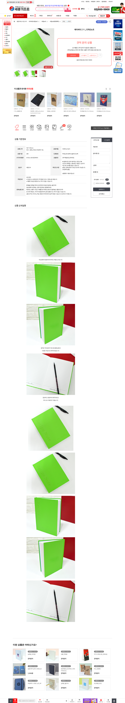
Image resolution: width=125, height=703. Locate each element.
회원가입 (87, 1)
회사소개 (110, 1)
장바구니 (98, 1)
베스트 (33, 16)
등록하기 (101, 189)
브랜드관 (58, 16)
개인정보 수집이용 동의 (100, 183)
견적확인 (101, 194)
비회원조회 (93, 1)
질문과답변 (104, 1)
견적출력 (84, 55)
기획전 (40, 16)
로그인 (82, 1)
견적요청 (73, 55)
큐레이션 (49, 16)
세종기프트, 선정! (53, 6)
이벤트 (75, 16)
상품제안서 (93, 55)
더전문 (67, 16)
